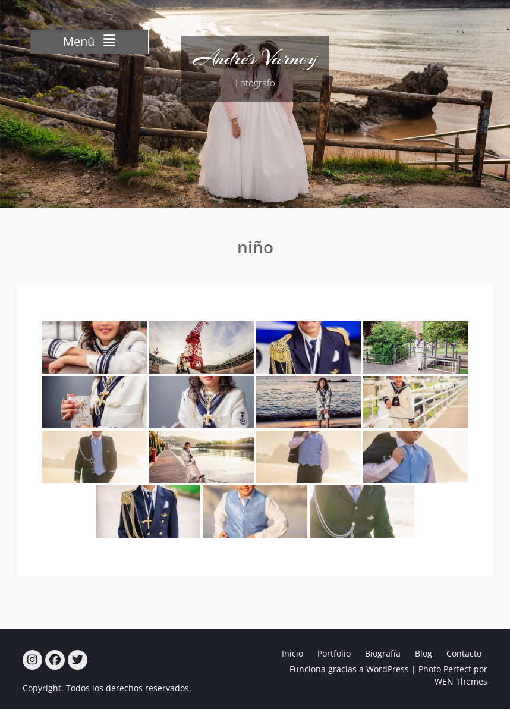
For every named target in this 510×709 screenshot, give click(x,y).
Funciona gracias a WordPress (349, 669)
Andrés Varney (255, 58)
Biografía (383, 653)
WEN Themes (461, 681)
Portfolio (334, 653)
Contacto (463, 653)
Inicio (292, 653)
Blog (423, 653)
